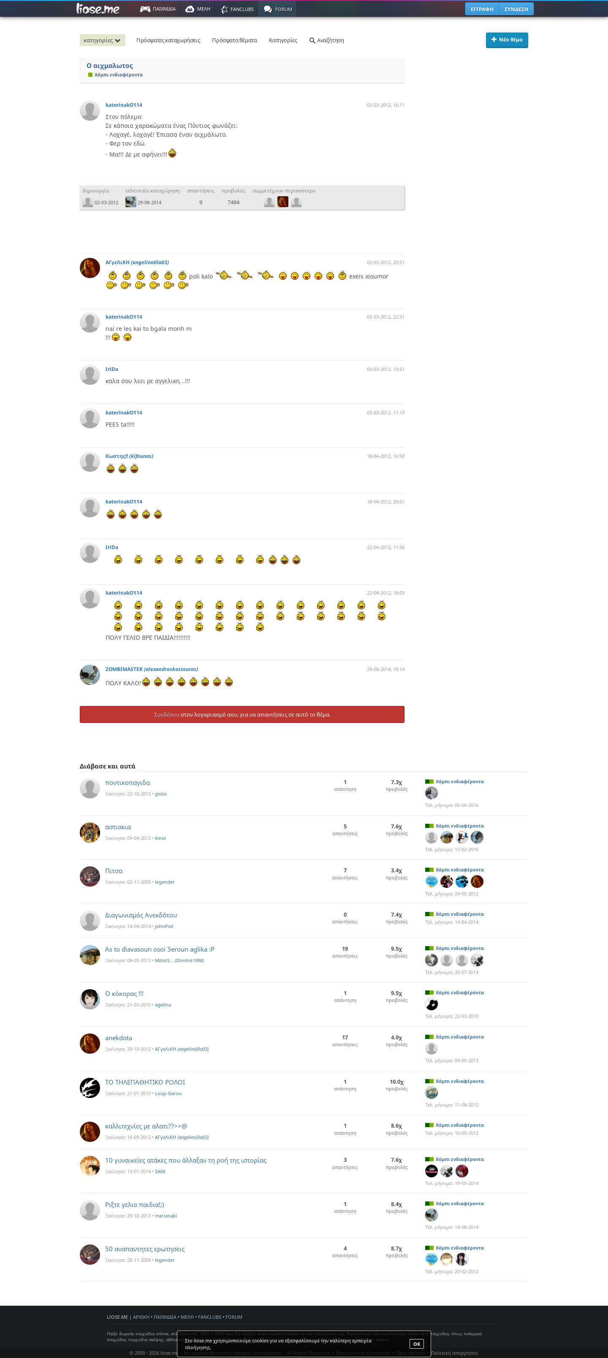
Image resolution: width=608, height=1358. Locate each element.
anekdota (118, 1037)
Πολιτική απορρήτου (454, 1353)
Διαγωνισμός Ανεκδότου (141, 915)
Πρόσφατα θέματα (234, 40)
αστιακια (118, 826)
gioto (161, 793)
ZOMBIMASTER (152, 669)
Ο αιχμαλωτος (110, 65)
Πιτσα (113, 870)
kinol (160, 838)
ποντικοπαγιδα (127, 782)
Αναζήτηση (326, 40)
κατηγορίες (103, 40)
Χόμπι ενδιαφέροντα (115, 74)
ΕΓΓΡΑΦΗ (482, 9)
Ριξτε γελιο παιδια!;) (134, 1204)
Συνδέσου (166, 714)
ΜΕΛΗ (187, 1317)
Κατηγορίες (283, 40)
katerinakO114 (124, 104)
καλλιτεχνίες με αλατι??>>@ (146, 1126)
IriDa (112, 369)
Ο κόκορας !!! (124, 993)
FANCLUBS (209, 1317)
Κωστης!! (129, 456)
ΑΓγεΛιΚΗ (137, 262)
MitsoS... (179, 960)
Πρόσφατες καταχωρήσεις (168, 40)
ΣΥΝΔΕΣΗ (516, 9)
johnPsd (164, 926)
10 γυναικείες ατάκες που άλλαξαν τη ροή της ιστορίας (185, 1160)
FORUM (233, 1317)
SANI (160, 1171)
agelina (163, 1004)
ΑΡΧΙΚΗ (141, 1317)
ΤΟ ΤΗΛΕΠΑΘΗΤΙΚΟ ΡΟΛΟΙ (145, 1082)
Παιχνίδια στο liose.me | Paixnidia (99, 9)
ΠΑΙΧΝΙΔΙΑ (165, 1317)
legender (165, 882)
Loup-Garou (168, 1093)
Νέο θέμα (507, 39)
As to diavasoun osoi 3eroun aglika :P (159, 949)
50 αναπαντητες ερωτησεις (145, 1248)
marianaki (166, 1215)
